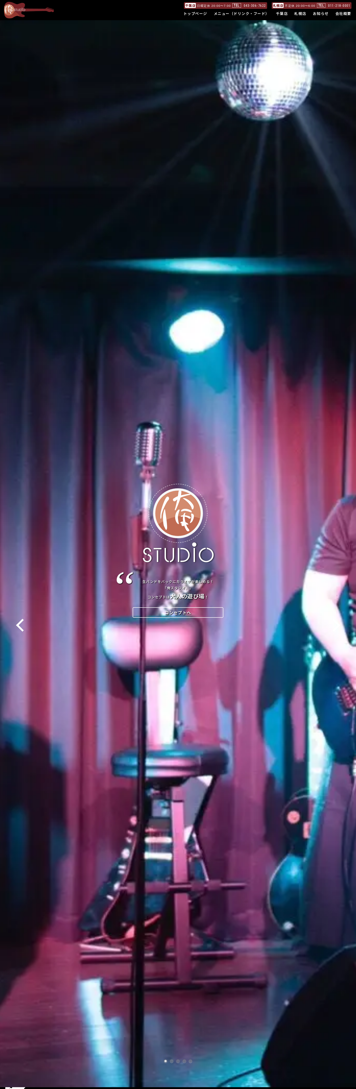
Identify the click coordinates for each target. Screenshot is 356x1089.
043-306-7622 (255, 6)
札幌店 (300, 13)
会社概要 (343, 13)
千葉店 (282, 13)
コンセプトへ (178, 612)
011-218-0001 (339, 6)
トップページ (195, 13)
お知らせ (321, 13)
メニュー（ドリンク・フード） (241, 13)
